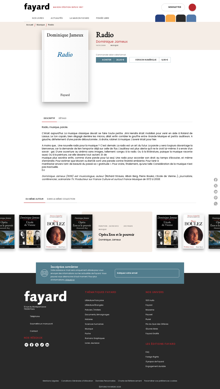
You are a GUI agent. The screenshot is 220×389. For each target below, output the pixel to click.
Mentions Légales (51, 381)
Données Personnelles (105, 381)
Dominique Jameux (112, 41)
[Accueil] (37, 7)
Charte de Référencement (130, 381)
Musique (41, 24)
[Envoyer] (175, 273)
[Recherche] (192, 7)
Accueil (29, 24)
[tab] (27, 18)
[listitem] (26, 344)
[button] (173, 7)
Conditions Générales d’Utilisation (77, 381)
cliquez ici (70, 279)
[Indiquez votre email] (143, 273)
